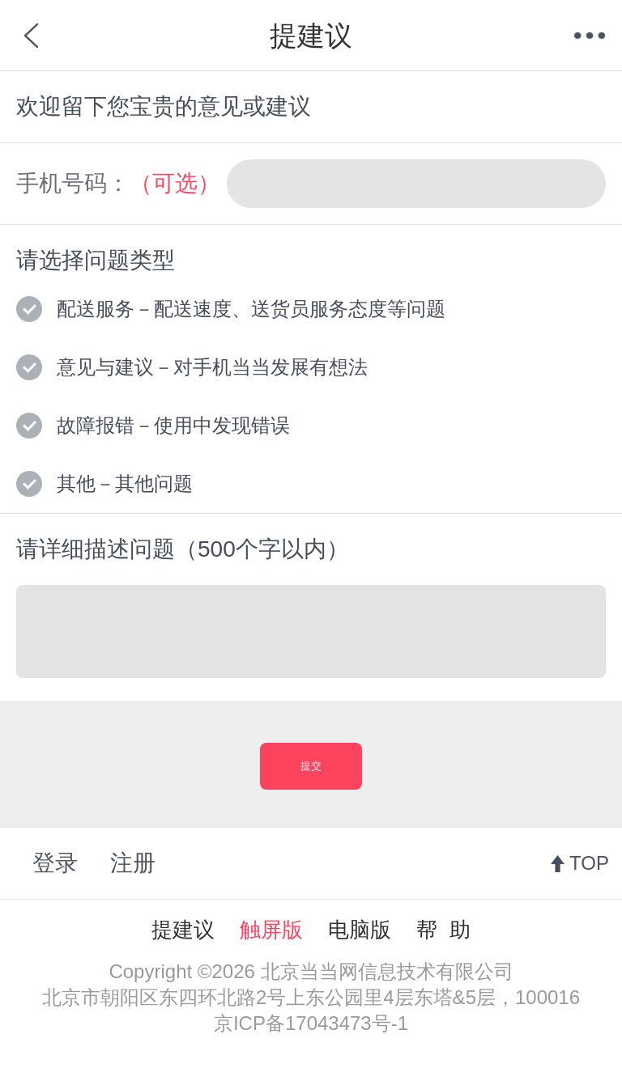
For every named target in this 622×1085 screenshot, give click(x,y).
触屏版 (271, 930)
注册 (133, 862)
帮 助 (443, 930)
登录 (55, 862)
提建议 (183, 930)
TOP (589, 863)
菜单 (589, 35)
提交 (311, 766)
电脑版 (359, 930)
